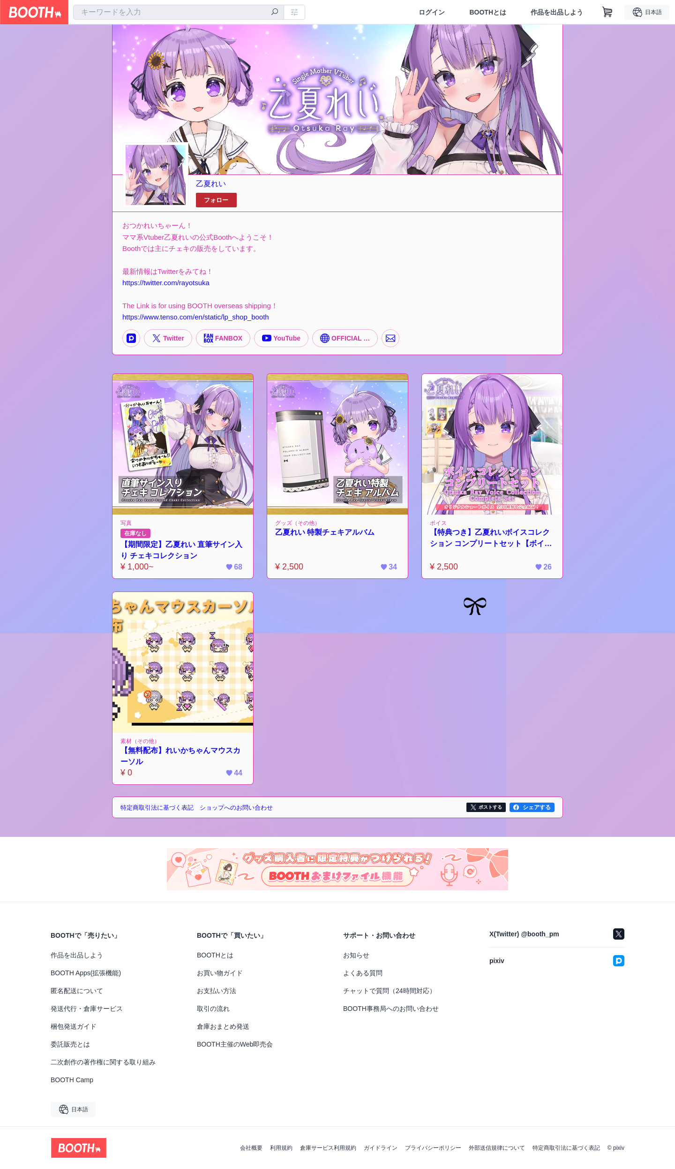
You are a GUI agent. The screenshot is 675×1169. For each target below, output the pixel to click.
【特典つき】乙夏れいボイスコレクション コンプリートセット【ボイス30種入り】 (491, 538)
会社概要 (251, 1148)
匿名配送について (77, 990)
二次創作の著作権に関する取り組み (103, 1062)
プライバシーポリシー (433, 1148)
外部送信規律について (497, 1148)
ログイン (432, 12)
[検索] (274, 12)
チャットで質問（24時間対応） (389, 990)
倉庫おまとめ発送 (223, 1026)
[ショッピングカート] (607, 12)
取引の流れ (213, 1008)
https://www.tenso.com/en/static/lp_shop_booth (195, 317)
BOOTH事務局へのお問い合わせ (391, 1008)
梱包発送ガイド (74, 1026)
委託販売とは (70, 1044)
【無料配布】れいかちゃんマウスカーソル (180, 756)
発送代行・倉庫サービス (87, 1008)
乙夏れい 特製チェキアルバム (325, 532)
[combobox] (178, 12)
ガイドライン (381, 1148)
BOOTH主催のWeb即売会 (235, 1044)
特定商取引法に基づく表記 (566, 1148)
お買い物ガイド (220, 973)
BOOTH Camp (72, 1080)
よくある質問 (362, 973)
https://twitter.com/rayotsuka (166, 283)
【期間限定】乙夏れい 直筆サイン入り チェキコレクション (181, 550)
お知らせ (356, 955)
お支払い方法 (216, 990)
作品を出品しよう (557, 12)
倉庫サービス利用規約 (328, 1148)
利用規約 (281, 1148)
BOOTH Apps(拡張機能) (86, 973)
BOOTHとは (487, 12)
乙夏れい (211, 184)
